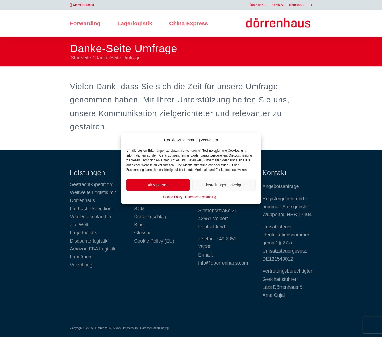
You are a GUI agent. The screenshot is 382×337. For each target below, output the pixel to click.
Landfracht (81, 257)
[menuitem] (258, 5)
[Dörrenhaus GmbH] (278, 23)
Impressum (130, 328)
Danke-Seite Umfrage (123, 48)
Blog (139, 224)
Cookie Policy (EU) (154, 241)
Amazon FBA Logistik (92, 249)
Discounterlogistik (88, 241)
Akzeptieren (157, 185)
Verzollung (81, 265)
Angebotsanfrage (280, 186)
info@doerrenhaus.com (223, 263)
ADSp (117, 328)
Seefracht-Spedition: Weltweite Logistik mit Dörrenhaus (93, 192)
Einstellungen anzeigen (223, 185)
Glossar (142, 232)
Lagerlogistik (83, 232)
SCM (139, 208)
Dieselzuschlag (150, 216)
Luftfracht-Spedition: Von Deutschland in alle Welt (91, 217)
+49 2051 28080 (83, 5)
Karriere (278, 5)
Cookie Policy (172, 197)
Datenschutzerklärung (200, 197)
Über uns (257, 5)
